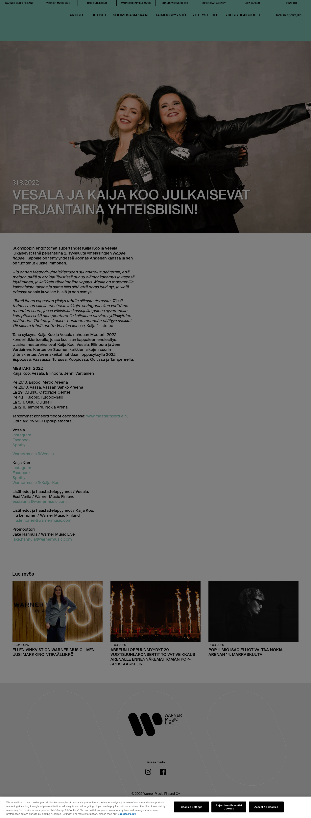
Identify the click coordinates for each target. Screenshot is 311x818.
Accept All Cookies (266, 806)
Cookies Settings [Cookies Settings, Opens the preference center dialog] (191, 806)
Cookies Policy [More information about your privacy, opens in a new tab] (127, 813)
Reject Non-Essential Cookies (229, 807)
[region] (155, 807)
